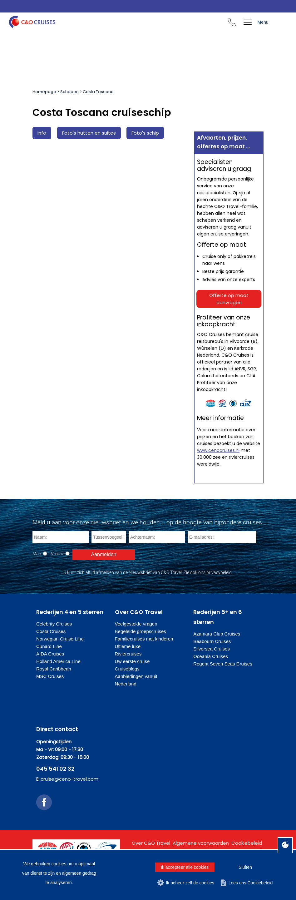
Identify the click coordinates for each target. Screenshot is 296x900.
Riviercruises (128, 653)
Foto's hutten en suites (89, 133)
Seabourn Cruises (212, 641)
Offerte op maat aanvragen (229, 299)
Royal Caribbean (53, 668)
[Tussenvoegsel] (108, 537)
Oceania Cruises (210, 656)
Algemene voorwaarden (201, 843)
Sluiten (245, 867)
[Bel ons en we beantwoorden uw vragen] (232, 23)
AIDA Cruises (50, 653)
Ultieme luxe (128, 646)
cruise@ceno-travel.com (69, 779)
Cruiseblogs (127, 668)
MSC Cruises (50, 676)
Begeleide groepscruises (140, 631)
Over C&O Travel (151, 843)
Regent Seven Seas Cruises (222, 663)
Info (41, 133)
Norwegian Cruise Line (60, 638)
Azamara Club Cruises (216, 633)
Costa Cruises (51, 631)
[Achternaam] (157, 537)
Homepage (44, 92)
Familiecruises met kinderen (144, 638)
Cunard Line (49, 646)
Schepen (69, 92)
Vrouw (57, 553)
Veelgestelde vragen (136, 623)
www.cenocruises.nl (218, 450)
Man (36, 553)
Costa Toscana (98, 92)
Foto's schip (145, 133)
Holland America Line (58, 661)
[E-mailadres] (222, 537)
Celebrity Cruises (54, 623)
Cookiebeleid (246, 843)
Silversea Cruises (211, 648)
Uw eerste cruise (132, 661)
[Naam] (60, 537)
